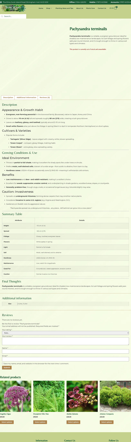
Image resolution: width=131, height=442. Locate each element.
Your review (7, 307)
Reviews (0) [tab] (45, 69)
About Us (78, 8)
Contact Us (101, 8)
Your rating (7, 301)
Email (5, 327)
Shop (47, 8)
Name (5, 319)
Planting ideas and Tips (63, 8)
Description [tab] (8, 69)
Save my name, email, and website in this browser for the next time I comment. (36, 335)
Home (39, 8)
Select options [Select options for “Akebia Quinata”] (73, 394)
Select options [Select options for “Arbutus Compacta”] (106, 394)
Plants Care (89, 8)
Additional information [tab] (26, 69)
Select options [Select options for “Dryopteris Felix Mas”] (40, 394)
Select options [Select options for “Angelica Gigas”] (7, 394)
